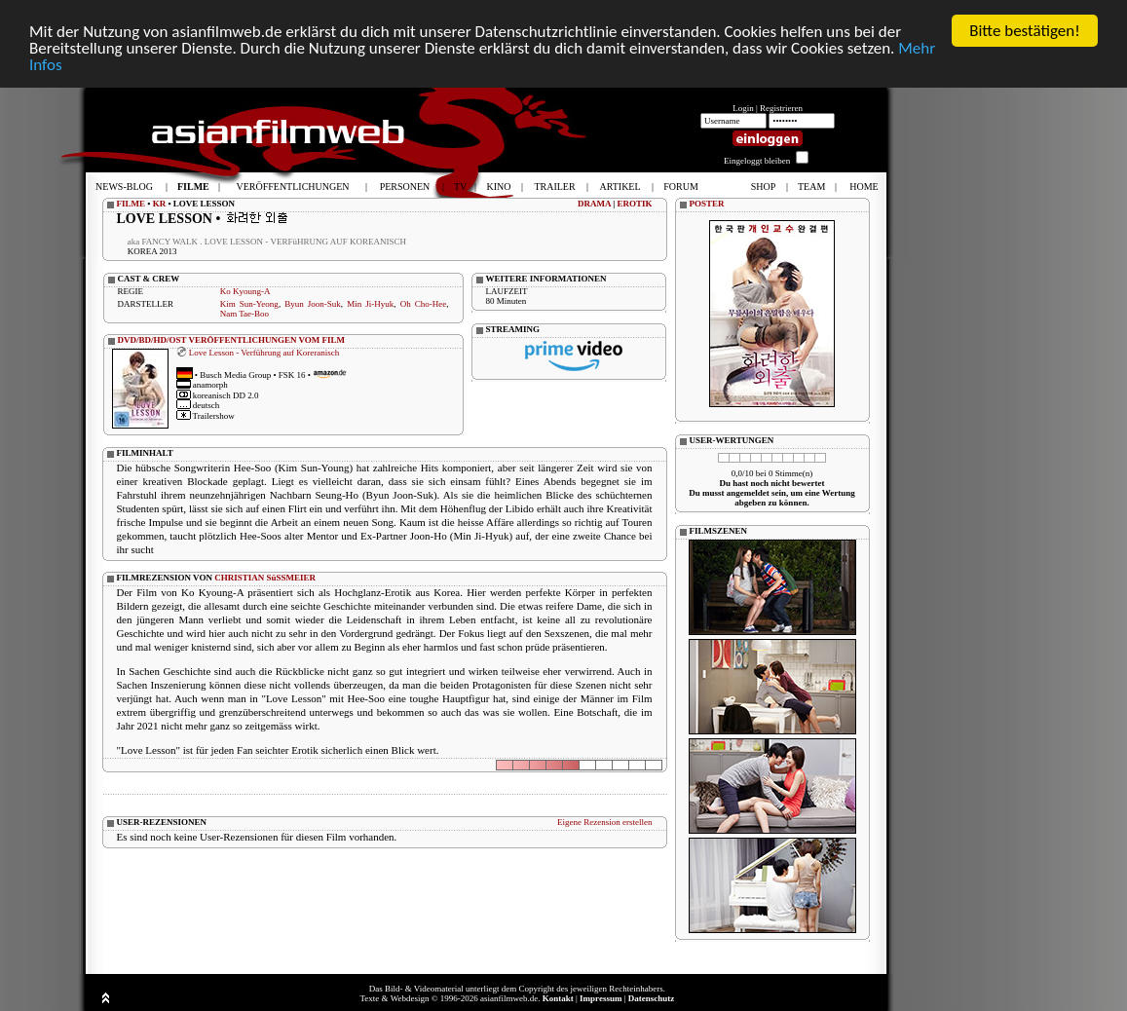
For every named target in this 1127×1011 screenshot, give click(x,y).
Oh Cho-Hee (423, 304)
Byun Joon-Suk (312, 304)
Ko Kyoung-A (245, 291)
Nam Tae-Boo (244, 313)
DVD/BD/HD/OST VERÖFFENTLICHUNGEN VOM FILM (232, 340)
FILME (131, 203)
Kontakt (558, 998)
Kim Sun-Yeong (249, 304)
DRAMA (594, 203)
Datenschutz (651, 998)
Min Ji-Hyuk (370, 304)
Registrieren (781, 108)
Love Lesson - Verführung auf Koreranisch (264, 351)
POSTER (707, 203)
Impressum (600, 998)
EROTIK (634, 203)
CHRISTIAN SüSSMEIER (265, 577)
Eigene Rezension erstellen (604, 822)
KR (160, 203)
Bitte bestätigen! (1024, 30)
